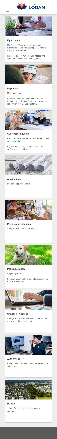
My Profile (12, 45)
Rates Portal (12, 56)
